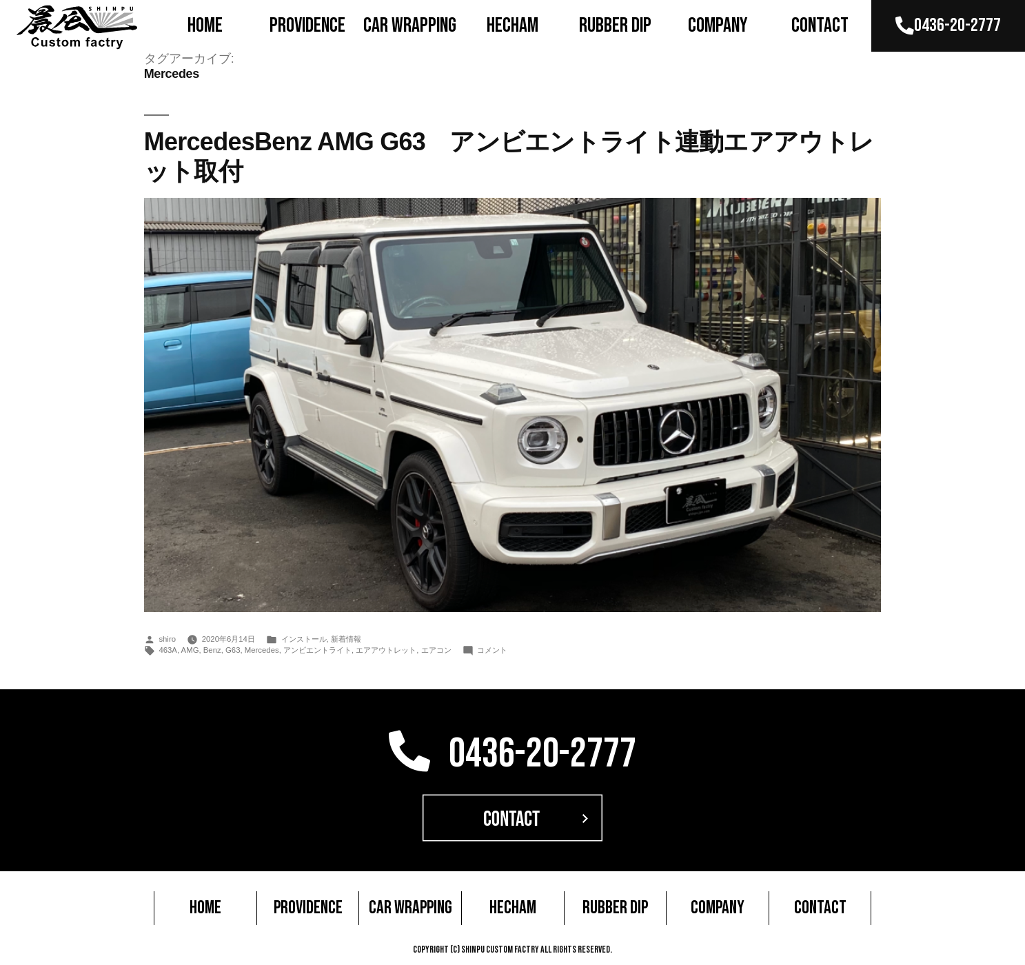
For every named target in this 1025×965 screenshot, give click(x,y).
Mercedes (262, 650)
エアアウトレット (386, 650)
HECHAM (512, 25)
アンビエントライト (317, 650)
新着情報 (346, 639)
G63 (232, 650)
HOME (205, 25)
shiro (167, 639)
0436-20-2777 (948, 25)
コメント (492, 650)
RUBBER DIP (615, 25)
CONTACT (820, 25)
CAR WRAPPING (409, 25)
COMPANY (717, 25)
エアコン (436, 650)
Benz (212, 650)
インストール (304, 639)
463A (168, 650)
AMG (190, 650)
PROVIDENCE (307, 25)
